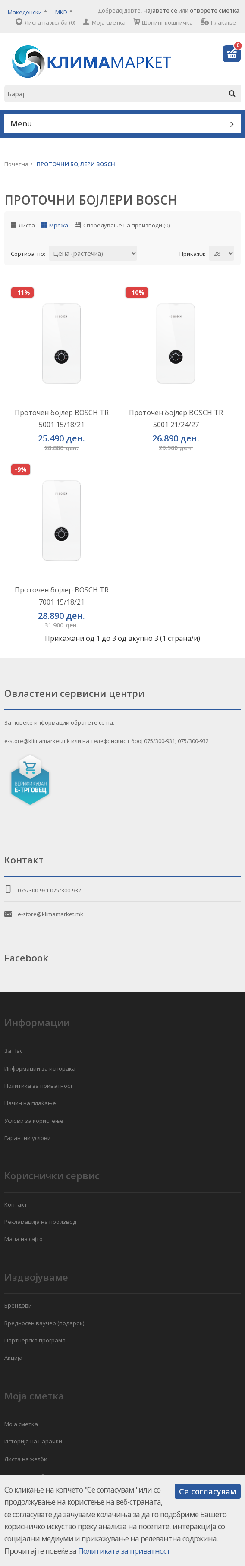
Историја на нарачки (33, 1441)
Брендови (18, 1305)
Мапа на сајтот (25, 1239)
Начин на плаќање (30, 1103)
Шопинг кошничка (167, 22)
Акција (13, 1357)
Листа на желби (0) (50, 22)
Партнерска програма (35, 1340)
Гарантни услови (27, 1138)
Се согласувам (207, 1491)
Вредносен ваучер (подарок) (44, 1323)
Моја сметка (109, 22)
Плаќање (223, 22)
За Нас (13, 1051)
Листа (27, 225)
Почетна (16, 164)
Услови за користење (33, 1121)
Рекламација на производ (40, 1222)
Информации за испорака (39, 1068)
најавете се (160, 10)
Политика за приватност (38, 1086)
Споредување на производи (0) (126, 225)
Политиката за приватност (124, 1551)
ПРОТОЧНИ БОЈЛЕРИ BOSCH (76, 164)
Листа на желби (25, 1459)
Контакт (15, 1204)
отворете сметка (214, 10)
